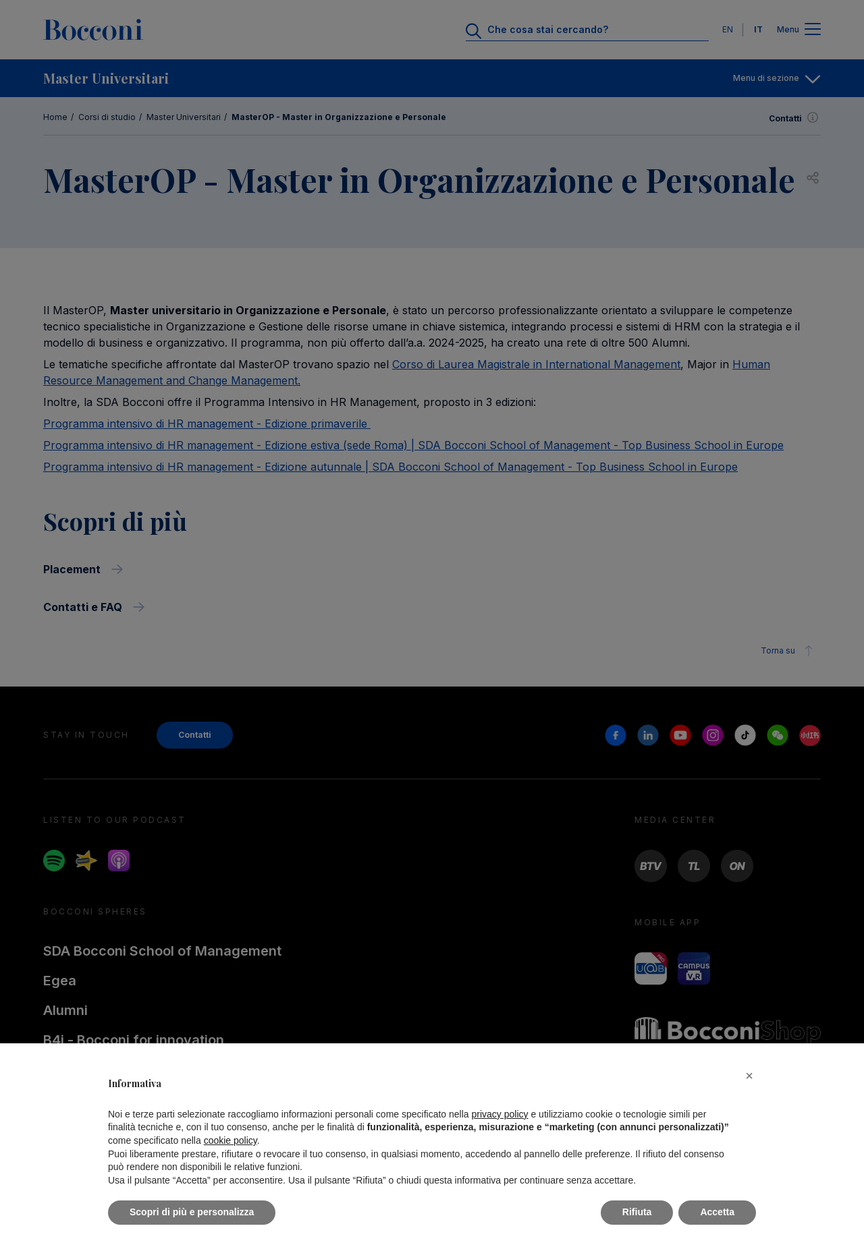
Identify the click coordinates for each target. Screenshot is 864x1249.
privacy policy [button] (500, 1114)
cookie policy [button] (230, 1140)
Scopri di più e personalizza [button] (192, 1212)
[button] (749, 1075)
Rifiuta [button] (637, 1212)
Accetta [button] (717, 1212)
